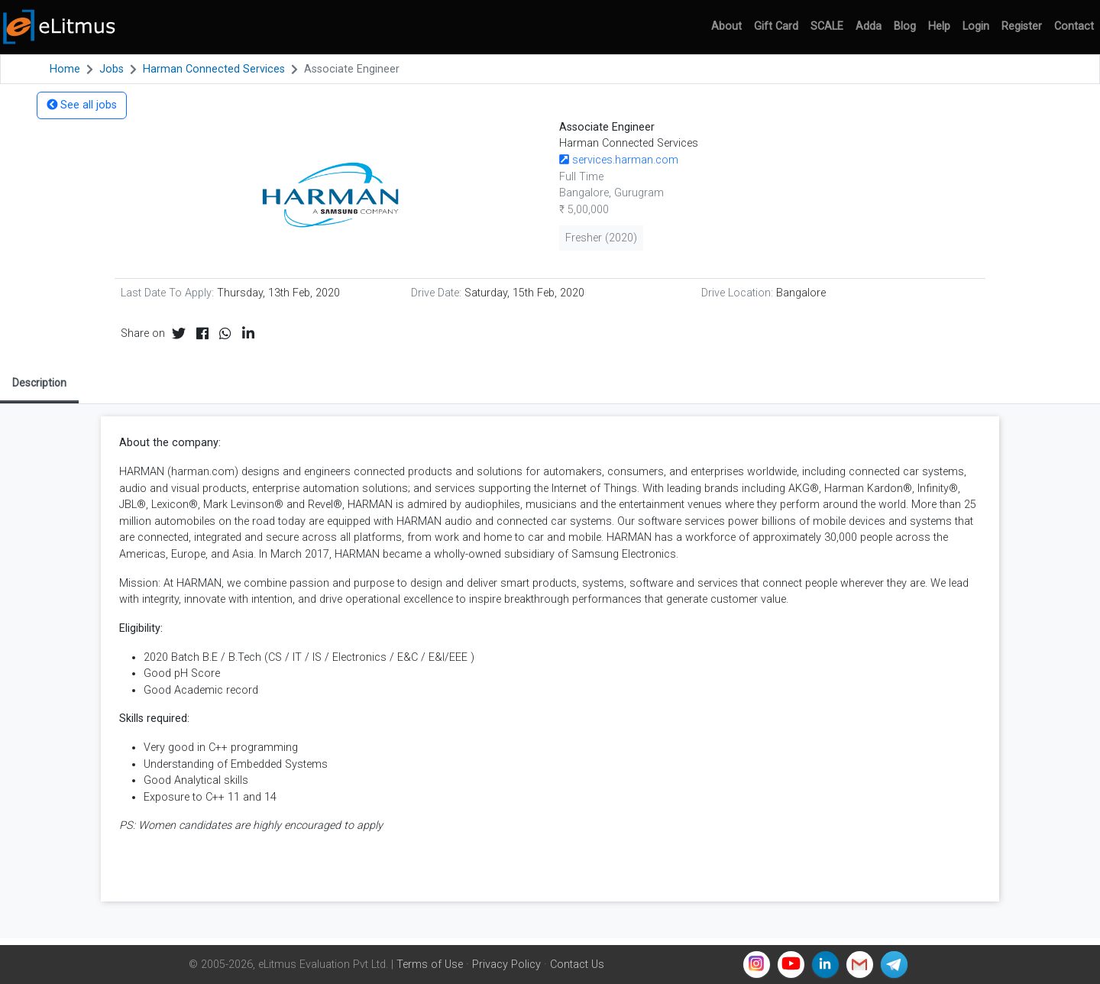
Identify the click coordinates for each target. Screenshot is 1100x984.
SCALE (826, 26)
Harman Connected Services (214, 69)
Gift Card (776, 26)
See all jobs (82, 105)
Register (1021, 26)
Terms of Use (429, 964)
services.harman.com (618, 160)
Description (39, 383)
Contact (1074, 26)
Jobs (111, 69)
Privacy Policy (506, 964)
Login (975, 26)
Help (939, 26)
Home (65, 69)
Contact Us (577, 964)
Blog (905, 26)
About (726, 26)
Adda (869, 26)
